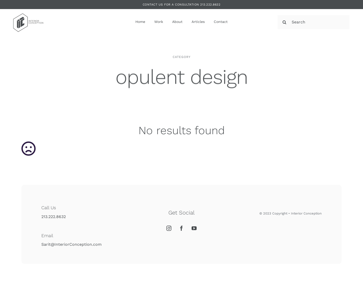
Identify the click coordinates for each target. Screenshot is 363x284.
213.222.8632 (53, 216)
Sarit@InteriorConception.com (71, 244)
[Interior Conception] (28, 12)
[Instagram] (169, 228)
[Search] (313, 22)
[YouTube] (194, 228)
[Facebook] (181, 228)
